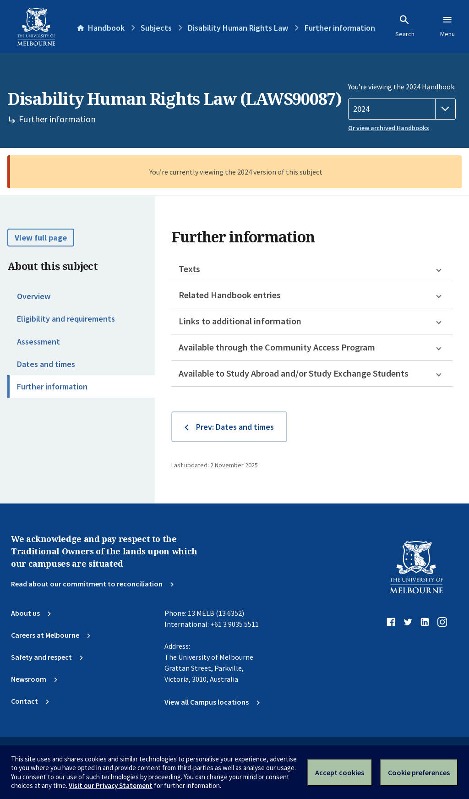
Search (404, 26)
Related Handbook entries (230, 295)
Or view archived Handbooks (388, 128)
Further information (52, 386)
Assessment (38, 341)
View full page (41, 237)
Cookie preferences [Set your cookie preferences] (419, 772)
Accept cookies (339, 772)
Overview (33, 296)
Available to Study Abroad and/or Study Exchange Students (294, 373)
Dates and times (46, 364)
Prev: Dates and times (235, 426)
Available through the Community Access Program (277, 347)
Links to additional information (240, 321)
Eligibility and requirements (66, 318)
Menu (447, 26)
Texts (189, 268)
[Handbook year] (402, 109)
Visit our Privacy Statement (111, 785)
